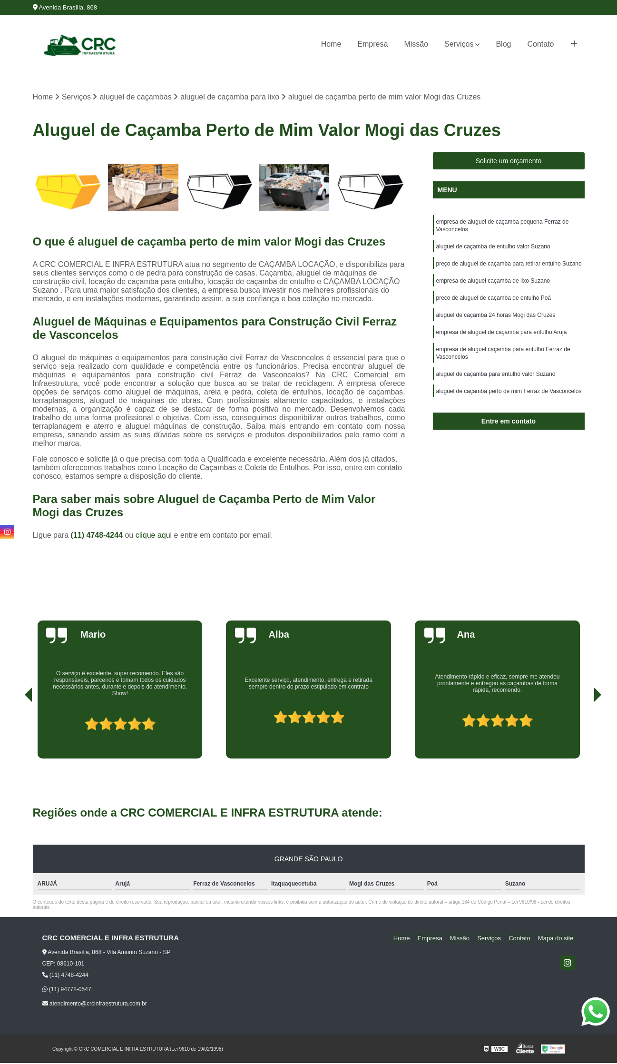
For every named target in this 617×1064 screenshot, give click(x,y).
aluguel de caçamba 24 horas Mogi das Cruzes (496, 322)
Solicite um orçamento (509, 162)
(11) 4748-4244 (98, 536)
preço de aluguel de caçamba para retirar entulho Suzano (509, 268)
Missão (416, 44)
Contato (540, 44)
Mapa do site (557, 938)
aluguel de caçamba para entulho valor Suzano (496, 385)
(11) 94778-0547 (66, 990)
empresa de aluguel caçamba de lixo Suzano (493, 286)
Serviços (458, 44)
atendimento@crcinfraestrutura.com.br (94, 1004)
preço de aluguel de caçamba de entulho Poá (493, 304)
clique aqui (154, 536)
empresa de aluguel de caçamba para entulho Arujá (501, 340)
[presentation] (15, 732)
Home (331, 44)
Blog (503, 44)
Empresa (372, 44)
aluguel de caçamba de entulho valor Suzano (493, 249)
